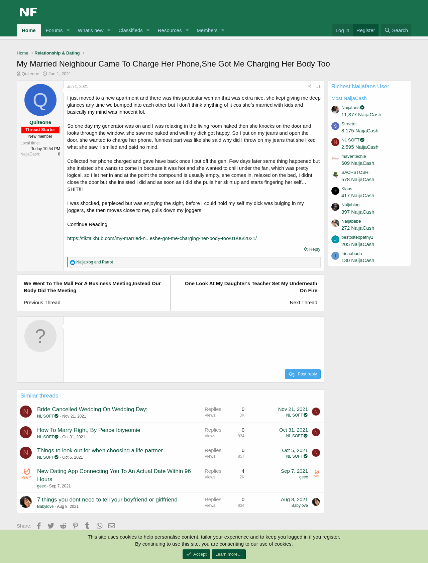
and (94, 262)
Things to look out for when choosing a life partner (100, 450)
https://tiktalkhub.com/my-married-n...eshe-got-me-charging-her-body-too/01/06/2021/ (162, 238)
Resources (170, 30)
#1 (318, 86)
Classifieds (130, 30)
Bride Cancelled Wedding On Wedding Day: (92, 409)
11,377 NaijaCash (361, 114)
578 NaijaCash (357, 179)
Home (29, 30)
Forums (54, 30)
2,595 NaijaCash (360, 147)
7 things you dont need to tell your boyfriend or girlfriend (107, 499)
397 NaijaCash (357, 212)
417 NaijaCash (357, 195)
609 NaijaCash (357, 163)
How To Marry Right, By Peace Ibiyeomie (88, 430)
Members (207, 30)
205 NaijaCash (357, 244)
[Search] (396, 30)
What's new (90, 30)
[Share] (310, 87)
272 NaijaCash (357, 228)
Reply (314, 249)
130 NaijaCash (357, 260)
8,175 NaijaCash (360, 130)
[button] (68, 30)
